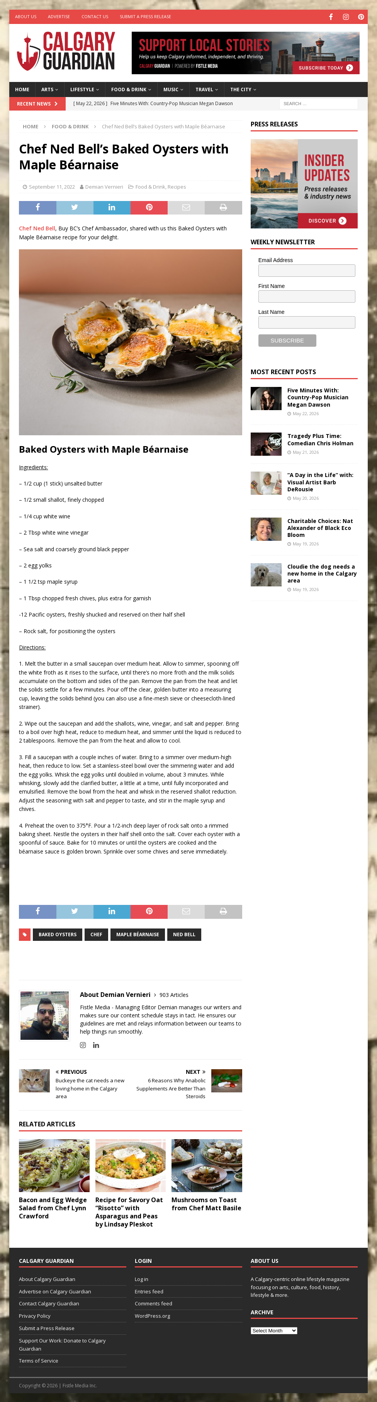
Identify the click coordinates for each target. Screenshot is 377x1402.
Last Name (271, 311)
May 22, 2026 (306, 412)
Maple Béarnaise (137, 933)
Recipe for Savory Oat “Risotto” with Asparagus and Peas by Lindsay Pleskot (129, 1211)
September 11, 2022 (52, 185)
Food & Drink (128, 88)
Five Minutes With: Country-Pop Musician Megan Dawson (317, 396)
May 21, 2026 (306, 451)
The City (240, 88)
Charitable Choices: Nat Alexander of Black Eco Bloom (320, 526)
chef (96, 933)
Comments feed (153, 1302)
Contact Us (95, 16)
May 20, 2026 (306, 497)
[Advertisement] (309, 726)
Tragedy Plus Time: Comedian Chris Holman (320, 438)
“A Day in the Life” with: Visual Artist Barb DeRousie (320, 481)
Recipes (177, 185)
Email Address (275, 259)
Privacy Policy (35, 1315)
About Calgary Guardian (47, 1277)
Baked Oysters (57, 933)
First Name (271, 285)
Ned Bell (184, 933)
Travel (204, 88)
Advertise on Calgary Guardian (55, 1290)
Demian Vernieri (104, 185)
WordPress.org (152, 1315)
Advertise (59, 16)
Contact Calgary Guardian (49, 1302)
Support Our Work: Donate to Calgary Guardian (62, 1343)
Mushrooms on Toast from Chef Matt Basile (206, 1203)
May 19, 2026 (306, 543)
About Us (25, 16)
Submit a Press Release (145, 16)
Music (170, 88)
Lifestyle (82, 88)
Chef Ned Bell (37, 227)
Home (22, 88)
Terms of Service (38, 1359)
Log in (141, 1277)
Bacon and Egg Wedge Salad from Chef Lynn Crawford (53, 1207)
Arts (47, 88)
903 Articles (174, 993)
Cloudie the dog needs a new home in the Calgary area (322, 572)
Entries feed (149, 1290)
